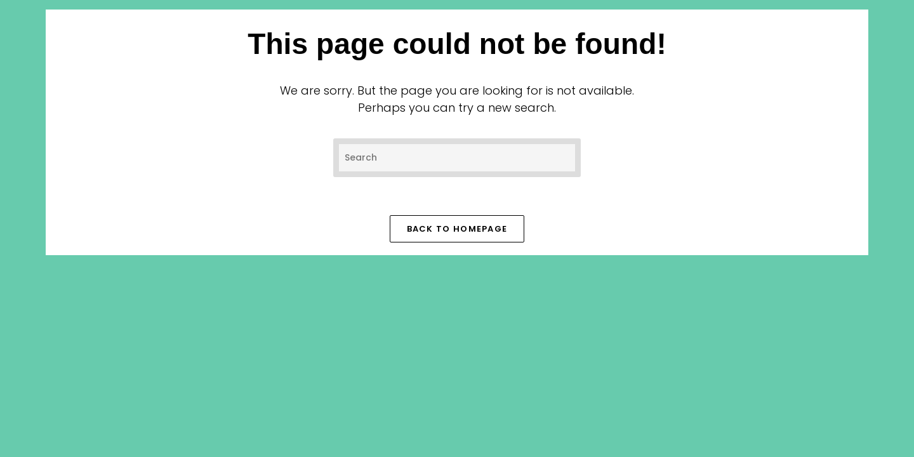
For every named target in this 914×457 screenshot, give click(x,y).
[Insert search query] (457, 157)
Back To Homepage (457, 229)
